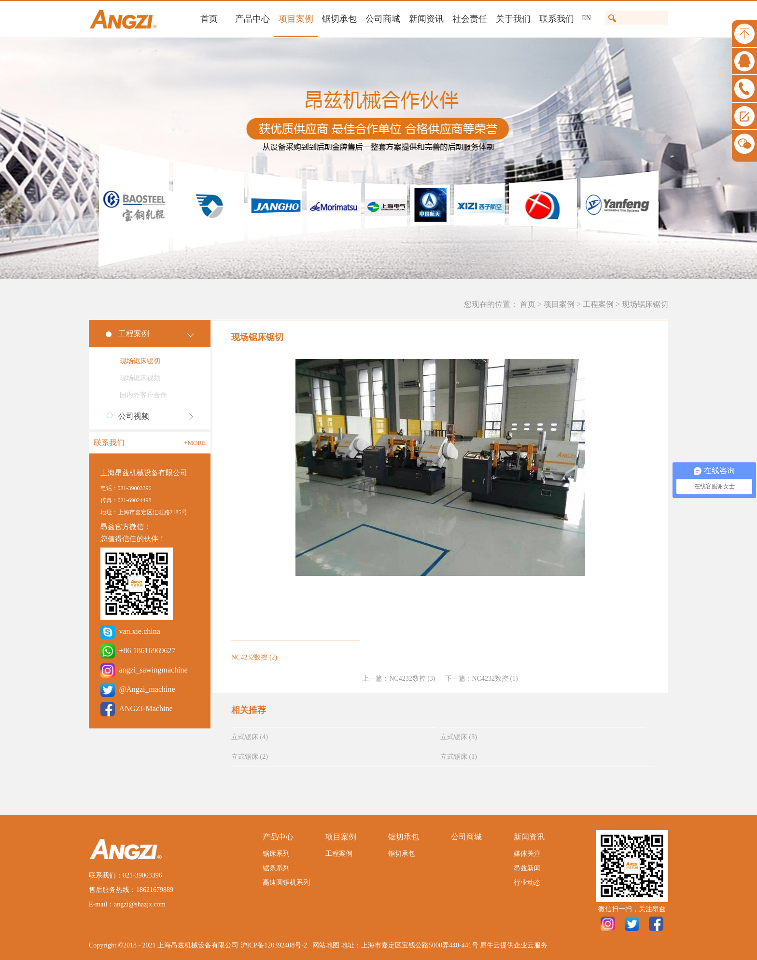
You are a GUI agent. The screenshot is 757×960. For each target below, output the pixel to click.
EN (586, 18)
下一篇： (481, 678)
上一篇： (398, 678)
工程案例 (598, 304)
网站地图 (324, 945)
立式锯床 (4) (249, 737)
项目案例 (559, 304)
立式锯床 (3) (458, 737)
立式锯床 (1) (458, 756)
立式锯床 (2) (249, 756)
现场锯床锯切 (645, 304)
